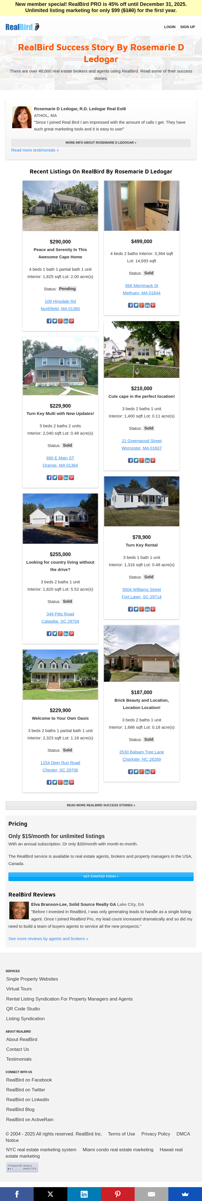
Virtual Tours (19, 988)
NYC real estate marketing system (41, 1149)
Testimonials (19, 1059)
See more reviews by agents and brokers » (48, 938)
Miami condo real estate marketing (118, 1149)
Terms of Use (121, 1133)
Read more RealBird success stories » (101, 805)
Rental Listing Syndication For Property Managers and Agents (69, 998)
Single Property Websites (32, 978)
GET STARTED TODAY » (101, 876)
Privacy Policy (155, 1133)
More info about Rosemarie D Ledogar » (101, 142)
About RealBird (21, 1039)
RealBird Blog (20, 1109)
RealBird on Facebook (29, 1079)
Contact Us (17, 1049)
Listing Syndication (25, 1018)
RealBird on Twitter (25, 1089)
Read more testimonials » (35, 150)
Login (169, 27)
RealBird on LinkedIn (27, 1099)
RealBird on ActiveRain (30, 1119)
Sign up (187, 27)
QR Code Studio (23, 1008)
